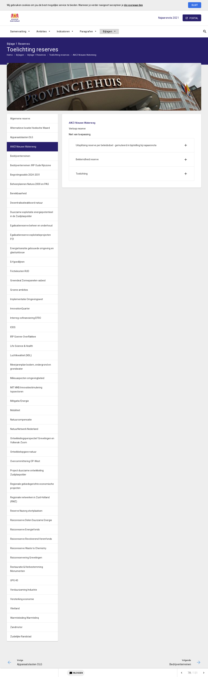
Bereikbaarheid (18, 193)
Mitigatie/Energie (19, 401)
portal (193, 18)
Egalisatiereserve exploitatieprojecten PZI (30, 237)
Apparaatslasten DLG (21, 137)
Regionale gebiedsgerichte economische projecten (32, 486)
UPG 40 (14, 580)
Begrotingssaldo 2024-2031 (25, 174)
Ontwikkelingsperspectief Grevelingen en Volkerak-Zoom (32, 440)
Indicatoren (63, 31)
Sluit (194, 5)
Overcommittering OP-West (25, 461)
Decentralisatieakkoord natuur (26, 202)
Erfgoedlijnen (17, 261)
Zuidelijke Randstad (20, 636)
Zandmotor (16, 627)
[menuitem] (20, 31)
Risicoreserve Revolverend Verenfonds (31, 539)
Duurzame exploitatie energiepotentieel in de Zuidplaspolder (31, 214)
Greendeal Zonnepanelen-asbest (28, 280)
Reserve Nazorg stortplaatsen (26, 510)
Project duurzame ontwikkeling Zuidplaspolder (27, 472)
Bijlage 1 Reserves (36, 55)
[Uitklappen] (185, 145)
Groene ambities (19, 289)
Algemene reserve (20, 118)
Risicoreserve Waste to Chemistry (28, 548)
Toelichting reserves (59, 55)
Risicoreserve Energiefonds (25, 529)
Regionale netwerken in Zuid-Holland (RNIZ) (30, 499)
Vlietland (15, 608)
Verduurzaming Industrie (23, 589)
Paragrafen (86, 31)
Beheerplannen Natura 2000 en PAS (29, 184)
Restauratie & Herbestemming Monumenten (26, 569)
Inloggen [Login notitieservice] (76, 673)
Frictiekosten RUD (19, 271)
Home (10, 55)
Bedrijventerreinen (20, 156)
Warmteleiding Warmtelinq (24, 617)
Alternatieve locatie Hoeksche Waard (30, 128)
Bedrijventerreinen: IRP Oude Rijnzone (30, 165)
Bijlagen (107, 31)
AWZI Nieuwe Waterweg (84, 55)
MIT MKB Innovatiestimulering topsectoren (26, 389)
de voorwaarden (133, 5)
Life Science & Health (21, 346)
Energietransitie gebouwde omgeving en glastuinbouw (32, 250)
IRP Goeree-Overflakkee (23, 336)
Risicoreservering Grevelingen (26, 557)
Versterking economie (22, 599)
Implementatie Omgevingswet (26, 299)
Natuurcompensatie (21, 419)
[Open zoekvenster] (197, 31)
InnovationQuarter (20, 308)
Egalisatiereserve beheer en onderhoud (31, 225)
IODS (13, 327)
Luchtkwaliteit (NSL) (21, 355)
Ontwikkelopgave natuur (23, 451)
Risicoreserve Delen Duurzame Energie (31, 520)
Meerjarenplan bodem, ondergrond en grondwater (30, 366)
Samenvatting (18, 31)
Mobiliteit (15, 410)
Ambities (41, 31)
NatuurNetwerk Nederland (24, 429)
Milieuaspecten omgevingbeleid (27, 378)
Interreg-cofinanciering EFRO (25, 318)
